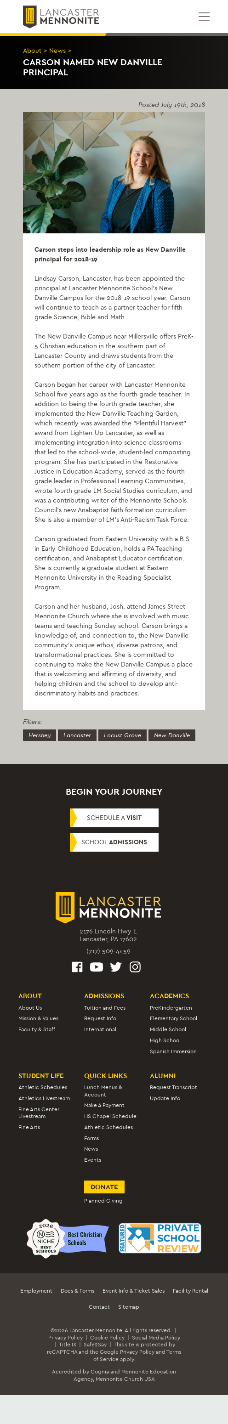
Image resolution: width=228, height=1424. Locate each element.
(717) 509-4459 (108, 951)
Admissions (104, 996)
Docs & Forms (77, 1291)
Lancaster (77, 735)
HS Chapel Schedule (110, 1116)
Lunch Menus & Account (103, 1090)
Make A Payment (104, 1105)
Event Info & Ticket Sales (134, 1291)
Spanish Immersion (173, 1051)
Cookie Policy (107, 1337)
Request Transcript (173, 1087)
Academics (169, 996)
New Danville (172, 735)
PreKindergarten (171, 1008)
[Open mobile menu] (204, 16)
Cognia (100, 1371)
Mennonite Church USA (125, 1379)
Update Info (165, 1098)
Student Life (41, 1076)
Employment (36, 1291)
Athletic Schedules (42, 1087)
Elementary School (173, 1018)
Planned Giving (103, 1201)
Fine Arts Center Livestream (38, 1112)
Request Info (100, 1018)
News (57, 51)
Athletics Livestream (44, 1098)
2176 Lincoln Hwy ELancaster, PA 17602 (108, 935)
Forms (91, 1138)
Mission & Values (38, 1018)
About (32, 51)
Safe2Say (95, 1344)
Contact (99, 1307)
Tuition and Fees (104, 1008)
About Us (30, 1008)
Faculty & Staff (36, 1029)
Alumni (163, 1076)
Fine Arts (29, 1127)
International (100, 1029)
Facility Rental (190, 1291)
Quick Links (105, 1076)
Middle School (168, 1029)
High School (165, 1040)
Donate (104, 1187)
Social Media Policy (156, 1337)
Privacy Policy (65, 1337)
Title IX (67, 1344)
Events (92, 1160)
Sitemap (128, 1307)
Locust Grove (122, 735)
